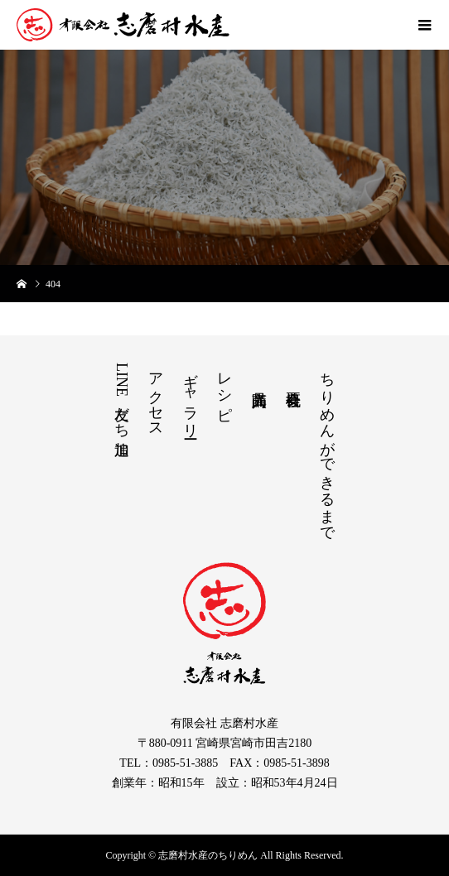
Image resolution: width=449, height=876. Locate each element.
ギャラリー (190, 397)
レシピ (224, 388)
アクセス (155, 397)
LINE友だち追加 (121, 397)
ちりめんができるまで (327, 448)
